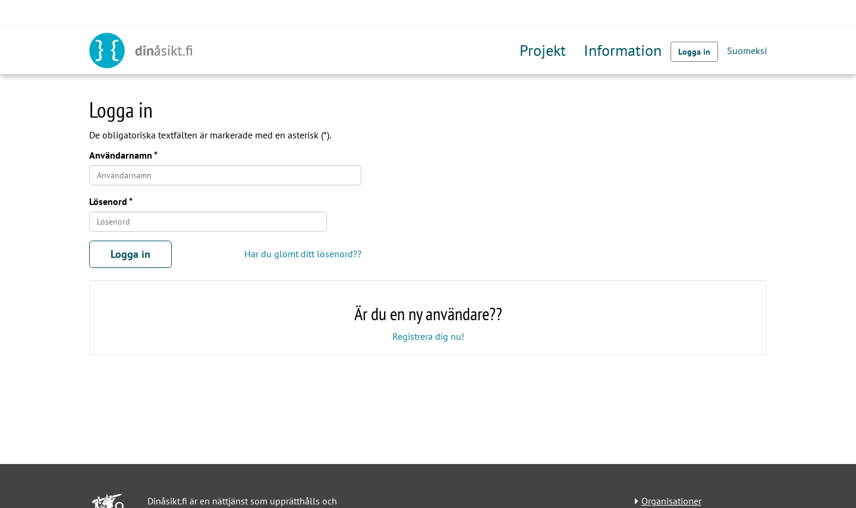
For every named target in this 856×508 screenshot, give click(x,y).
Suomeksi (747, 50)
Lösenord (108, 201)
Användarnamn (120, 155)
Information (623, 50)
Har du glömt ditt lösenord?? (302, 254)
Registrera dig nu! (428, 336)
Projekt (543, 50)
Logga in (694, 51)
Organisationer (671, 501)
